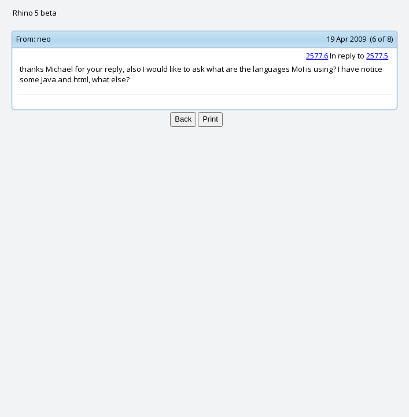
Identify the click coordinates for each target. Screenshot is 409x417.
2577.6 (317, 55)
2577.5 (377, 55)
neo (44, 39)
